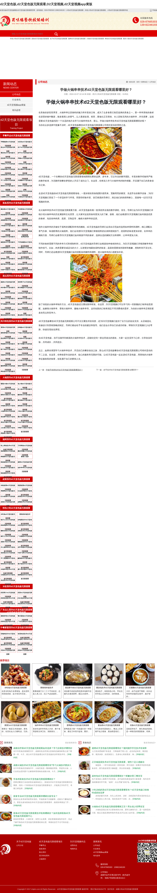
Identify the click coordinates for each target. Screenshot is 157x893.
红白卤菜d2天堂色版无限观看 (8, 497)
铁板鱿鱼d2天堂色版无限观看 (8, 462)
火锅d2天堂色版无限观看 (95, 39)
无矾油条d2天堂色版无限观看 (25, 175)
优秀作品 (73, 845)
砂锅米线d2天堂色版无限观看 (8, 169)
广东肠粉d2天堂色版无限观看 (25, 536)
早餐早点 (42, 845)
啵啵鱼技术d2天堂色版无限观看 (25, 542)
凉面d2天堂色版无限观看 (8, 253)
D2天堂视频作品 (85, 43)
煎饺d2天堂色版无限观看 (25, 310)
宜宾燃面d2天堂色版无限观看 (25, 215)
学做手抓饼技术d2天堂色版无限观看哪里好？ (64, 370)
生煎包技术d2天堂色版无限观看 (25, 525)
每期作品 (73, 849)
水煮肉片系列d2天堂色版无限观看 (25, 639)
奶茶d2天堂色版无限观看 (25, 593)
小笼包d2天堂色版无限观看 (25, 164)
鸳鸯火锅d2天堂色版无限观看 (8, 384)
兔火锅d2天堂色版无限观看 (25, 384)
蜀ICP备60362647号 (98, 889)
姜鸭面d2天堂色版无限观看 (8, 259)
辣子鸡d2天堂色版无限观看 (8, 349)
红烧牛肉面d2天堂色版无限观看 (25, 253)
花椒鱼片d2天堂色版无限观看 (25, 349)
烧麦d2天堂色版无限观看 (8, 282)
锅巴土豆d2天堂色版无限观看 (8, 536)
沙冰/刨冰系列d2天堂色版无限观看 (24, 598)
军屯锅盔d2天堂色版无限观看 (8, 304)
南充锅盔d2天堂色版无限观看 (25, 288)
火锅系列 (42, 859)
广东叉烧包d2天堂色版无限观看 (25, 622)
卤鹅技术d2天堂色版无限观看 (25, 502)
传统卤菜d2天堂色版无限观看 (8, 486)
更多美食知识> (150, 743)
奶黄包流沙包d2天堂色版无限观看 (8, 622)
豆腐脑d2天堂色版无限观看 (25, 180)
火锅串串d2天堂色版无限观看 (8, 411)
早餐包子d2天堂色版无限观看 (8, 164)
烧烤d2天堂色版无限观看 (77, 39)
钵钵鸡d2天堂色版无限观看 (8, 564)
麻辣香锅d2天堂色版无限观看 (8, 333)
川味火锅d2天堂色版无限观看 (25, 411)
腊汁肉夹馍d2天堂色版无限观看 (25, 569)
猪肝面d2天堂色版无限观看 (8, 264)
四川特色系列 (44, 856)
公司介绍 (19, 845)
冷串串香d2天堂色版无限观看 (8, 389)
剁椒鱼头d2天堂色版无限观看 (25, 355)
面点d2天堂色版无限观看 (8, 147)
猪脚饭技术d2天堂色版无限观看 (25, 575)
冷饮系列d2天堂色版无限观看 (16, 586)
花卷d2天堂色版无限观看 (25, 186)
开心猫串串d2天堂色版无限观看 (8, 547)
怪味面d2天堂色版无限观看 (25, 259)
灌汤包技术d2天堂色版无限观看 (8, 315)
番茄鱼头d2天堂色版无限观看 (8, 360)
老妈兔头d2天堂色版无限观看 (8, 553)
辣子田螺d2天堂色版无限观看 (25, 344)
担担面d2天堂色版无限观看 (25, 220)
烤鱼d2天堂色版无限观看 (113, 39)
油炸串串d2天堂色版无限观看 (25, 468)
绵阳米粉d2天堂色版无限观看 (25, 231)
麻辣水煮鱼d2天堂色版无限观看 (8, 395)
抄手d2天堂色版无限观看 (25, 153)
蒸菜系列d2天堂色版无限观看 (8, 645)
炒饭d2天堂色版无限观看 (25, 650)
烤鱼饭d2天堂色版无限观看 (8, 371)
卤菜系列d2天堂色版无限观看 (16, 479)
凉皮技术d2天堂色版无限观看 (8, 580)
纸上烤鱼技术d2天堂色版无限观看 (8, 446)
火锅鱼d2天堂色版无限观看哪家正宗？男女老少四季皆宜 (118, 806)
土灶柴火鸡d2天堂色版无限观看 (8, 428)
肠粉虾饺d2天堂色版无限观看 (8, 616)
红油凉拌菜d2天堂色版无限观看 (25, 491)
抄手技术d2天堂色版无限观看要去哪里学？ (121, 370)
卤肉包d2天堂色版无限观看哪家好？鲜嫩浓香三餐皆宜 (117, 776)
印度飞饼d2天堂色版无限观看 (25, 553)
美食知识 (87, 743)
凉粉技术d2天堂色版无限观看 (25, 531)
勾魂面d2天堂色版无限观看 (8, 237)
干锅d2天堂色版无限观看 (25, 333)
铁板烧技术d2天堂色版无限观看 (8, 473)
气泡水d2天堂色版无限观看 (8, 604)
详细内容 (61, 771)
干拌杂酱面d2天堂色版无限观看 (25, 242)
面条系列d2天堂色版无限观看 (16, 203)
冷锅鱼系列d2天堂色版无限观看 (8, 406)
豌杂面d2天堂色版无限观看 (8, 209)
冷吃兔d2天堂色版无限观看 (8, 514)
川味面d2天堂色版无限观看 (8, 226)
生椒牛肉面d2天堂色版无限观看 (8, 270)
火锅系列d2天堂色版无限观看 (16, 377)
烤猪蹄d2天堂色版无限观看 (8, 344)
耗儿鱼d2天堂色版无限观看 (25, 389)
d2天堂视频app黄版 (31, 49)
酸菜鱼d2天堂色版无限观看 (25, 395)
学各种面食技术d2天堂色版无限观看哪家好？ (34, 779)
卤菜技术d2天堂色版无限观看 (25, 497)
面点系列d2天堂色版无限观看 (16, 276)
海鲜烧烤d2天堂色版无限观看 (8, 451)
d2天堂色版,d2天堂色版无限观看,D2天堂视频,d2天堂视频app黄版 (46, 4)
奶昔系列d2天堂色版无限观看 (25, 604)
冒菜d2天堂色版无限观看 (8, 327)
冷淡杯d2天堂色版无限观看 (25, 338)
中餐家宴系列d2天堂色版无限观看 (16, 627)
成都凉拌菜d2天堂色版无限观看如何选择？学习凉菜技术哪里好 (42, 748)
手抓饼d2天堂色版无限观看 (8, 310)
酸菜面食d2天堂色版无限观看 (25, 270)
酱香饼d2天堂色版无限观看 (25, 299)
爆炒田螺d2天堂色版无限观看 (25, 451)
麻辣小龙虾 (25, 457)
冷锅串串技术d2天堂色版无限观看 (8, 569)
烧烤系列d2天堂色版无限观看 (16, 439)
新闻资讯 (8, 49)
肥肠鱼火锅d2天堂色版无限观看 (8, 433)
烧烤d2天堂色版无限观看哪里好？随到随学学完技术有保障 (119, 748)
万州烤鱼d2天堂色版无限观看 (25, 446)
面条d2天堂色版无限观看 (40, 39)
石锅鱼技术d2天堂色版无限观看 (8, 575)
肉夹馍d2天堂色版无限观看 (8, 288)
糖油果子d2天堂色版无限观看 (25, 304)
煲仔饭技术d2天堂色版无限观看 (25, 564)
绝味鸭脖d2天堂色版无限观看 (8, 525)
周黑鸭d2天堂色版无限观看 (8, 491)
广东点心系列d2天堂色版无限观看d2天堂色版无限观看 (16, 611)
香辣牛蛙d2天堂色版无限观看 (25, 366)
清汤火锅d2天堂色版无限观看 (8, 422)
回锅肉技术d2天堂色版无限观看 (8, 634)
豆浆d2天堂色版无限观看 (8, 191)
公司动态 (16, 94)
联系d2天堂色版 (56, 49)
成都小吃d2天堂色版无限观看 (8, 542)
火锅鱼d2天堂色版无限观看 (8, 400)
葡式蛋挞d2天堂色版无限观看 (25, 616)
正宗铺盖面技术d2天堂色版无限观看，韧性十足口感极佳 (118, 762)
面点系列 (42, 852)
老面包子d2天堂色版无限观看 (25, 191)
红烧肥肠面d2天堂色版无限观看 (8, 248)
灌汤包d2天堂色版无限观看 (8, 153)
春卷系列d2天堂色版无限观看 (8, 293)
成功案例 (106, 43)
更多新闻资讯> (71, 743)
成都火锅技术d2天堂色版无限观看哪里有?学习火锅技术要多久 (42, 765)
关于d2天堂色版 (29, 43)
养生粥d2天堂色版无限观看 (25, 169)
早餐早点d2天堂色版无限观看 (16, 135)
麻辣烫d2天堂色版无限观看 (25, 406)
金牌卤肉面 (25, 237)
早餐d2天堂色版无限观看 (25, 158)
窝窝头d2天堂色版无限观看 (8, 186)
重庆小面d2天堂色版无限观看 (133, 39)
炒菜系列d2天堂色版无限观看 (25, 645)
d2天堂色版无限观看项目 (57, 43)
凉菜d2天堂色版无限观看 (8, 502)
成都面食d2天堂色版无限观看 (8, 220)
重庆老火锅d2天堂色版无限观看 (25, 417)
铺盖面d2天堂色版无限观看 (8, 242)
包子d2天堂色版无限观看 (58, 39)
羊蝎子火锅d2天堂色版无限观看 (25, 428)
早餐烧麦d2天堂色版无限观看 (8, 142)
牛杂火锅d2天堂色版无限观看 (25, 422)
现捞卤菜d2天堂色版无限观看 (25, 486)
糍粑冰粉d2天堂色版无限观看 (8, 531)
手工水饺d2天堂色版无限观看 (8, 180)
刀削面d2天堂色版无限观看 (8, 231)
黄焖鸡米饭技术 (24, 514)
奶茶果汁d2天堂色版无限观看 (8, 593)
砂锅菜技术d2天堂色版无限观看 (25, 520)
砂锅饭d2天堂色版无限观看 (25, 327)
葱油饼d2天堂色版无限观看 (25, 315)
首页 (138, 82)
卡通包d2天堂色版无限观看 (25, 197)
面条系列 (42, 849)
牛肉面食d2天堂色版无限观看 (25, 209)
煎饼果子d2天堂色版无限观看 (8, 158)
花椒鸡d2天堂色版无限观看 (8, 355)
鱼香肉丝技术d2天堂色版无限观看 (25, 634)
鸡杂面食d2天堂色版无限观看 (8, 215)
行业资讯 (16, 100)
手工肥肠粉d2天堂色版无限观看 (8, 558)
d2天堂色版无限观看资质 (130, 43)
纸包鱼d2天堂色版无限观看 (8, 468)
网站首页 (8, 43)
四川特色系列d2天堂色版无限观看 (16, 321)
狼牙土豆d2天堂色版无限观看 (8, 520)
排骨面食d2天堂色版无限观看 (25, 264)
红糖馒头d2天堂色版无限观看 (8, 197)
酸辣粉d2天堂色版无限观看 (25, 558)
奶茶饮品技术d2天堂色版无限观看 (8, 598)
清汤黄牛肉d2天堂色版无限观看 (8, 417)
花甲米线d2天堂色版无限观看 (25, 547)
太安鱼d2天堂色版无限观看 (25, 360)
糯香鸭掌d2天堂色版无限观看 (8, 366)
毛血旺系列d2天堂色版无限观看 (8, 639)
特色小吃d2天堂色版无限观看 (20, 39)
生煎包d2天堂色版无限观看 (25, 142)
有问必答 (16, 110)
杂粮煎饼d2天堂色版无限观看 (8, 175)
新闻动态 (144, 82)
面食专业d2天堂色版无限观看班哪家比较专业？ (35, 796)
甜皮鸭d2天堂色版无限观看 (8, 338)
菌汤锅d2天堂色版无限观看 (25, 400)
